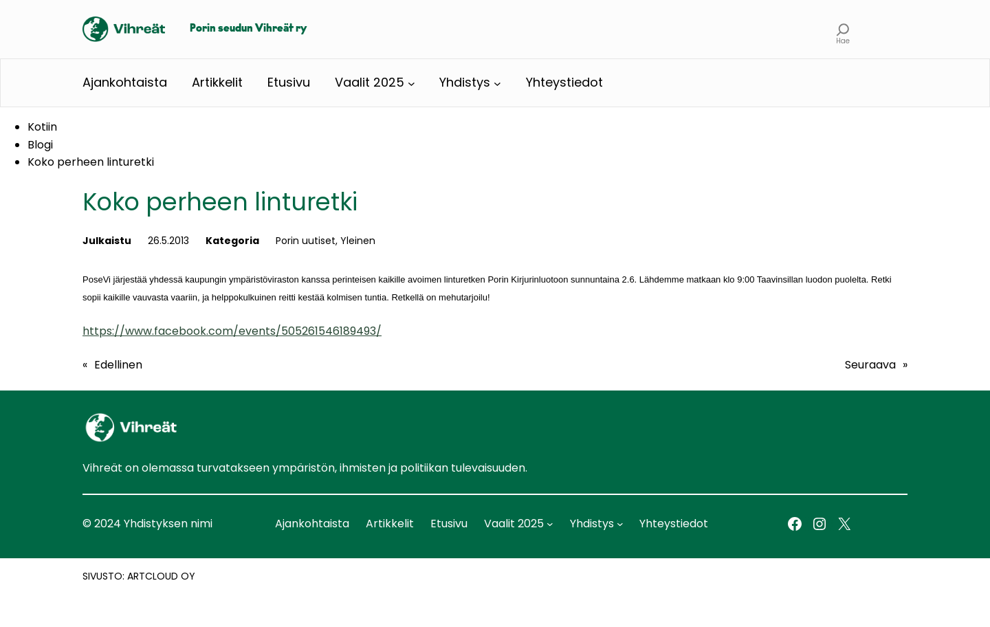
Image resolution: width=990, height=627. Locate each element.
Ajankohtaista (124, 82)
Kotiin (42, 127)
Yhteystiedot (564, 82)
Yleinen (357, 241)
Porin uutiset (306, 241)
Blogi (40, 145)
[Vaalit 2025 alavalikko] (411, 83)
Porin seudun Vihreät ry (248, 28)
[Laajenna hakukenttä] (843, 29)
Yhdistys (464, 82)
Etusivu (288, 82)
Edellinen (118, 365)
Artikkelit (217, 82)
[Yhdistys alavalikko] (497, 83)
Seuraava (870, 365)
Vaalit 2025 (369, 82)
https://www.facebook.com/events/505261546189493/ (232, 331)
